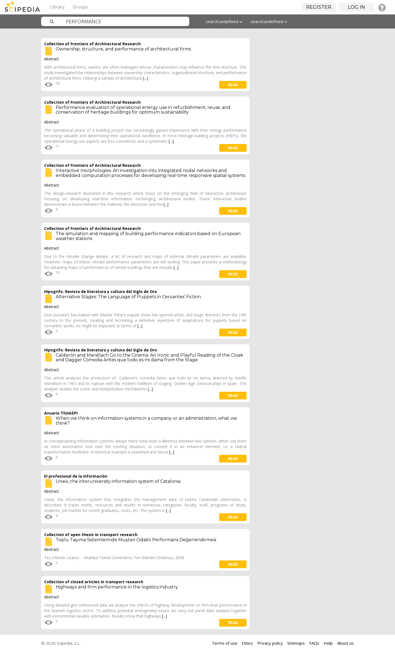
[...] (145, 78)
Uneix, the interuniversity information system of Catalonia (118, 481)
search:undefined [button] (224, 21)
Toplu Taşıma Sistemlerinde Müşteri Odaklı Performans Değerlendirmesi (136, 539)
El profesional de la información (75, 476)
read (233, 84)
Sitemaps (296, 643)
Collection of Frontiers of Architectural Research (92, 43)
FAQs (314, 643)
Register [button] (318, 7)
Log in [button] (356, 7)
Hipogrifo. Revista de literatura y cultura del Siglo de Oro (100, 291)
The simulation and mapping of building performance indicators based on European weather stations (148, 236)
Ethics (247, 643)
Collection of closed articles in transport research (93, 581)
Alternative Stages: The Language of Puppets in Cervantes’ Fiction (128, 296)
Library (57, 7)
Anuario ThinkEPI (61, 413)
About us (345, 643)
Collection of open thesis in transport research (90, 534)
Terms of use (224, 643)
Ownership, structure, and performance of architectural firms (123, 49)
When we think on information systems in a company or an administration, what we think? (146, 421)
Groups (80, 7)
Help (328, 643)
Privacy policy (270, 643)
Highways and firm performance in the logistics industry (117, 587)
